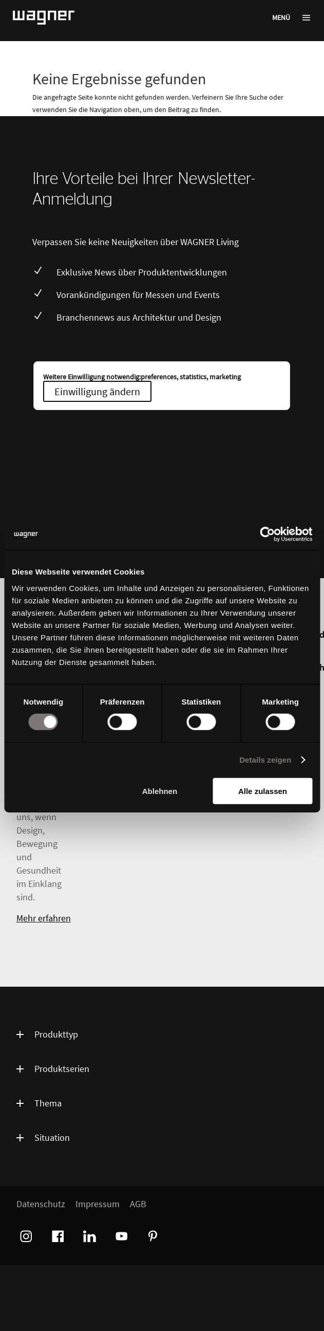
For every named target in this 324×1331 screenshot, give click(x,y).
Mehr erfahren (43, 918)
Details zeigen (265, 759)
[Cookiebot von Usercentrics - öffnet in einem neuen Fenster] (267, 534)
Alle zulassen (262, 790)
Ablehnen (159, 790)
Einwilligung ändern (97, 391)
